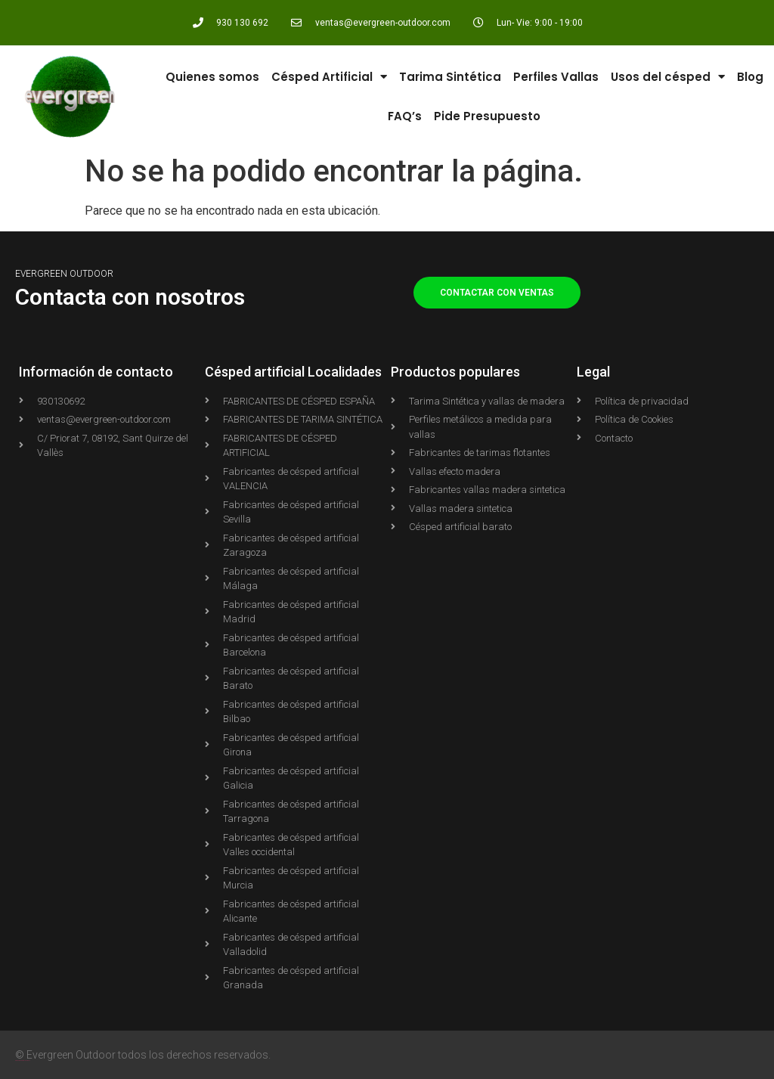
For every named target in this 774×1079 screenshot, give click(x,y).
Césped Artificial (329, 77)
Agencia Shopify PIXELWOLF (22, 1060)
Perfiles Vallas (556, 77)
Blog (750, 77)
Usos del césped (668, 77)
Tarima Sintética (450, 77)
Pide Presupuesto (487, 116)
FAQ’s (405, 116)
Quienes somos (212, 77)
